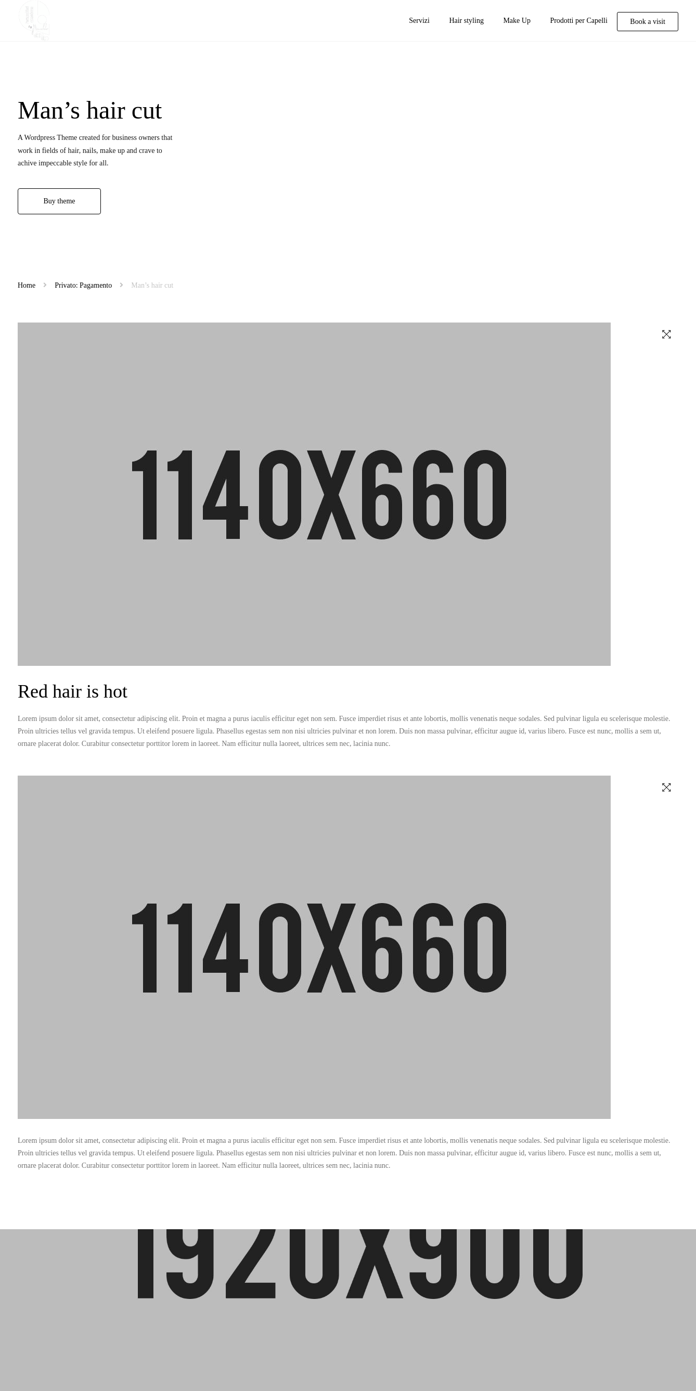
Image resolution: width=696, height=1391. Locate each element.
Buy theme (59, 201)
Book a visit (647, 21)
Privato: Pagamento (83, 285)
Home (26, 285)
